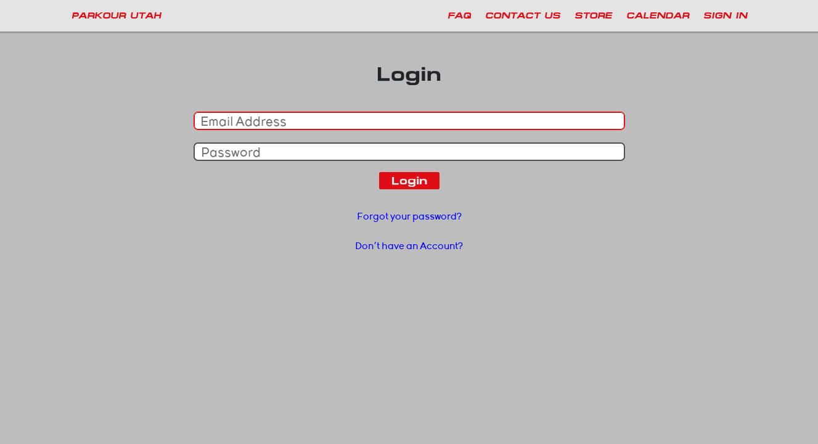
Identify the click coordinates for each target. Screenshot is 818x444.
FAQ (459, 15)
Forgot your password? (409, 216)
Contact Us (522, 15)
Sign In (725, 15)
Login (409, 180)
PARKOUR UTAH (116, 15)
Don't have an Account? (409, 246)
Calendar (657, 15)
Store (593, 15)
